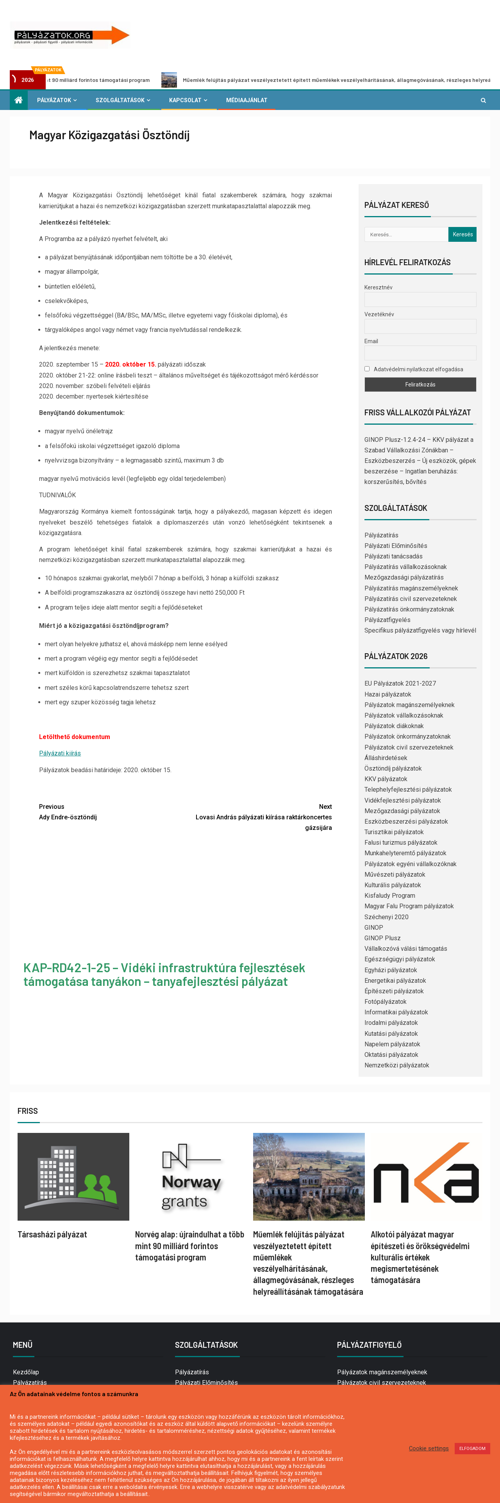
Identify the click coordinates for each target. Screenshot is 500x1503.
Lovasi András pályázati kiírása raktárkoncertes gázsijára (259, 816)
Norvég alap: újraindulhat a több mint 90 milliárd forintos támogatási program (190, 1245)
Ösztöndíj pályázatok (393, 768)
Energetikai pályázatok (395, 980)
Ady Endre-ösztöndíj (112, 811)
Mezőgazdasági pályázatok (402, 811)
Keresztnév (378, 287)
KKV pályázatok (385, 779)
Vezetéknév (379, 314)
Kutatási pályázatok (391, 1033)
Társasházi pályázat (52, 1234)
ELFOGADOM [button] (472, 1448)
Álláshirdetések (385, 758)
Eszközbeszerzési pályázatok (406, 821)
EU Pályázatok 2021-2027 (400, 683)
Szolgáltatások (120, 100)
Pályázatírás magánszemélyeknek (411, 588)
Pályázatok (54, 100)
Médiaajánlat (247, 100)
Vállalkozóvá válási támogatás (405, 948)
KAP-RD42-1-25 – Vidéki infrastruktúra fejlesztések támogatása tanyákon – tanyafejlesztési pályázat (164, 974)
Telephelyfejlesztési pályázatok (408, 789)
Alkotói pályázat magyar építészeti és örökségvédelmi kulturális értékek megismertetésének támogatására (420, 1257)
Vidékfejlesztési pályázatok (402, 800)
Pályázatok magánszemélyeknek (409, 705)
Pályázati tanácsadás (393, 556)
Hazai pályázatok (387, 694)
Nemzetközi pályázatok (396, 1065)
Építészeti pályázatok (394, 991)
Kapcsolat (185, 100)
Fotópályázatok (385, 1001)
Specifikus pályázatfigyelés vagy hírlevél (420, 630)
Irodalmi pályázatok (391, 1022)
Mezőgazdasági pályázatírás (404, 577)
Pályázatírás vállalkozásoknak (405, 567)
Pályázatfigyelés (387, 620)
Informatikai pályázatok (396, 1012)
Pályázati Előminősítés (395, 545)
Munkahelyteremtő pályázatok (405, 853)
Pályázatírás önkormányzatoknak (409, 609)
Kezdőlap (26, 1372)
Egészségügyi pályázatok (399, 959)
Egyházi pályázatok (390, 970)
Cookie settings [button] (429, 1448)
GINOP (373, 927)
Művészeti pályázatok (394, 874)
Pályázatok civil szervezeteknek (409, 747)
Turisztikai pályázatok (394, 832)
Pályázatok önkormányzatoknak (407, 736)
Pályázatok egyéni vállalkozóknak (410, 864)
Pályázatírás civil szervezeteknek (410, 599)
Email (371, 341)
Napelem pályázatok (392, 1044)
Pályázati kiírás (60, 753)
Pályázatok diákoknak (394, 726)
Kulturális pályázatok (392, 885)
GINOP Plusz (382, 938)
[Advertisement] (185, 897)
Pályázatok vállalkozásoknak (403, 715)
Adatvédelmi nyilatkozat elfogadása (413, 369)
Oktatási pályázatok (391, 1054)
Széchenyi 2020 (386, 917)
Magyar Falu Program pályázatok (409, 906)
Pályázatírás (381, 535)
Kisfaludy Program (389, 895)
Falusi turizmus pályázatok (401, 842)
